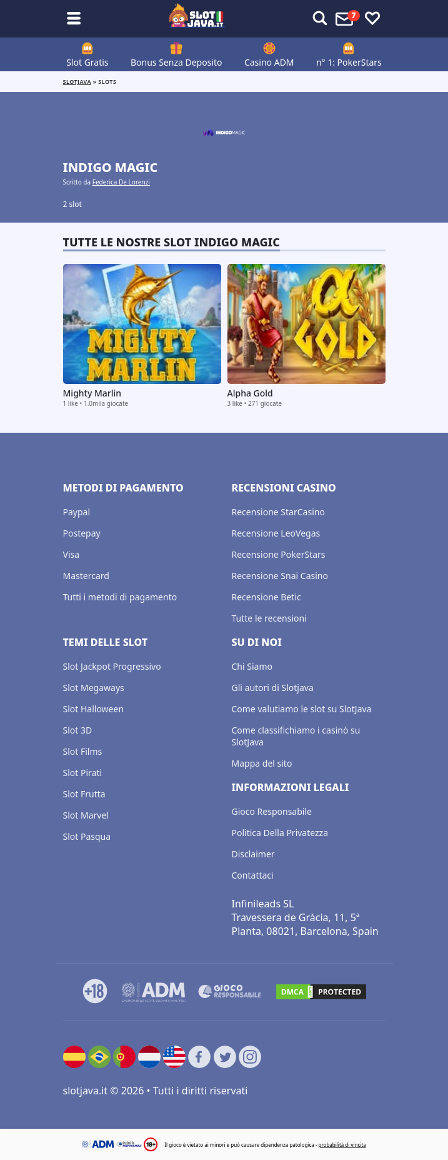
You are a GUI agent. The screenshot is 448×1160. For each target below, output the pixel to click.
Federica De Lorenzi (121, 182)
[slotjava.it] (197, 18)
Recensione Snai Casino (280, 576)
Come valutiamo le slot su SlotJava (302, 709)
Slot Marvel (86, 815)
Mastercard (86, 576)
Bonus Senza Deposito (176, 62)
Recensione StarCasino (278, 512)
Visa (71, 554)
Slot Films (82, 751)
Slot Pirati (82, 773)
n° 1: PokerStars (349, 62)
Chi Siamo (252, 666)
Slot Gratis (87, 62)
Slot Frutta (84, 794)
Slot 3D (77, 730)
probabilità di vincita (342, 1144)
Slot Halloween (93, 709)
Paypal (77, 512)
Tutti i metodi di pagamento (120, 597)
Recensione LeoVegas (276, 533)
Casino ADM (269, 62)
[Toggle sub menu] (73, 19)
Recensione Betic (266, 597)
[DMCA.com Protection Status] (321, 991)
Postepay (82, 533)
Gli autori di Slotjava (273, 687)
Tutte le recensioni (269, 618)
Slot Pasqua (87, 836)
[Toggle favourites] (372, 19)
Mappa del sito (262, 763)
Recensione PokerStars (279, 554)
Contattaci (253, 875)
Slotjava (77, 82)
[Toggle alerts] (320, 19)
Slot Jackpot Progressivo (112, 666)
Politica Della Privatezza (280, 833)
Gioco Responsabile (272, 811)
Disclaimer (253, 854)
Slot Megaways (93, 687)
